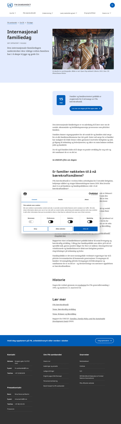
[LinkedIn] (112, 364)
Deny (35, 229)
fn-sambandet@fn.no (22, 368)
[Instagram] (112, 359)
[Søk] (112, 5)
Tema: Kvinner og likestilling (64, 314)
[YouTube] (112, 374)
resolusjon (81, 285)
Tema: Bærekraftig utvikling (64, 309)
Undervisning (46, 13)
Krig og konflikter (90, 13)
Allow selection (60, 229)
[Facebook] (112, 354)
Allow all (85, 229)
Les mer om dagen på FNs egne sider (88, 108)
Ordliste (82, 366)
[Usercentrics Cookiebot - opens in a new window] (90, 194)
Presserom (10, 409)
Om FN (12, 13)
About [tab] (87, 199)
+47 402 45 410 (20, 404)
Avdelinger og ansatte (50, 366)
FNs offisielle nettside (87, 383)
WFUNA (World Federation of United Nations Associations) (91, 377)
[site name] (19, 5)
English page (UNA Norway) (52, 376)
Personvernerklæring (50, 381)
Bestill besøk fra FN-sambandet (53, 386)
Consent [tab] (34, 199)
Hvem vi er (105, 13)
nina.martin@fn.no (21, 399)
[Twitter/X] (112, 369)
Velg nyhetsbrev (104, 341)
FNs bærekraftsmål (29, 13)
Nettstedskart (84, 361)
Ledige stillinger (48, 371)
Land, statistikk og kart (67, 13)
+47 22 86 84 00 (20, 373)
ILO (81, 371)
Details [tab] (60, 199)
